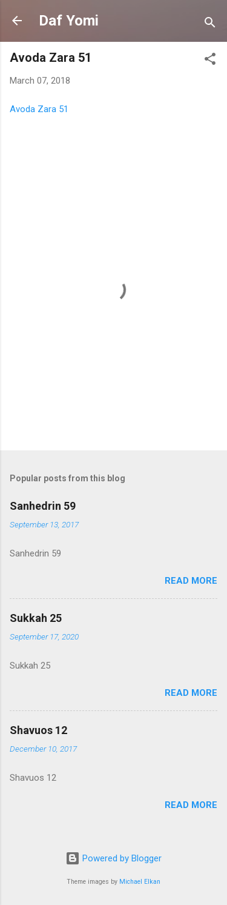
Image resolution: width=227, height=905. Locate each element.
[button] (210, 61)
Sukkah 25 (36, 618)
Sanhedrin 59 (43, 505)
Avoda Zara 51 (39, 109)
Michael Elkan (139, 882)
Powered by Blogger (113, 858)
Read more (191, 580)
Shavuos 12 (38, 730)
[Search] (210, 24)
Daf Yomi (69, 20)
